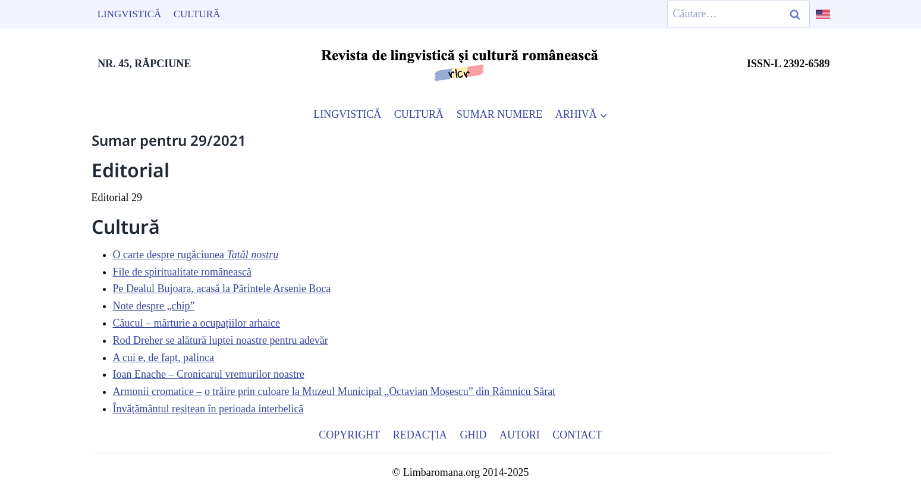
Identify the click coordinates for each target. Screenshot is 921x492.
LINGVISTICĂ (347, 114)
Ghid (473, 435)
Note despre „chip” (154, 306)
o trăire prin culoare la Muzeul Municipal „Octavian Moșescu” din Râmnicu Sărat (380, 391)
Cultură (197, 14)
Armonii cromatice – (157, 391)
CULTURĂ (419, 114)
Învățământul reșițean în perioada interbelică (208, 409)
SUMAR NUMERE (500, 114)
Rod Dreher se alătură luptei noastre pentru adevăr (220, 340)
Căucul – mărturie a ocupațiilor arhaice (196, 323)
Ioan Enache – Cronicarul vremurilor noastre (208, 374)
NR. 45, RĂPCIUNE (144, 64)
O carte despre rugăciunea (196, 255)
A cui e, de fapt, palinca (163, 357)
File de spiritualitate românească (182, 272)
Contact (577, 435)
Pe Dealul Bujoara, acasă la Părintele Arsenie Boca (222, 288)
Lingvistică (130, 14)
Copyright (349, 435)
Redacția (420, 435)
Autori (519, 435)
